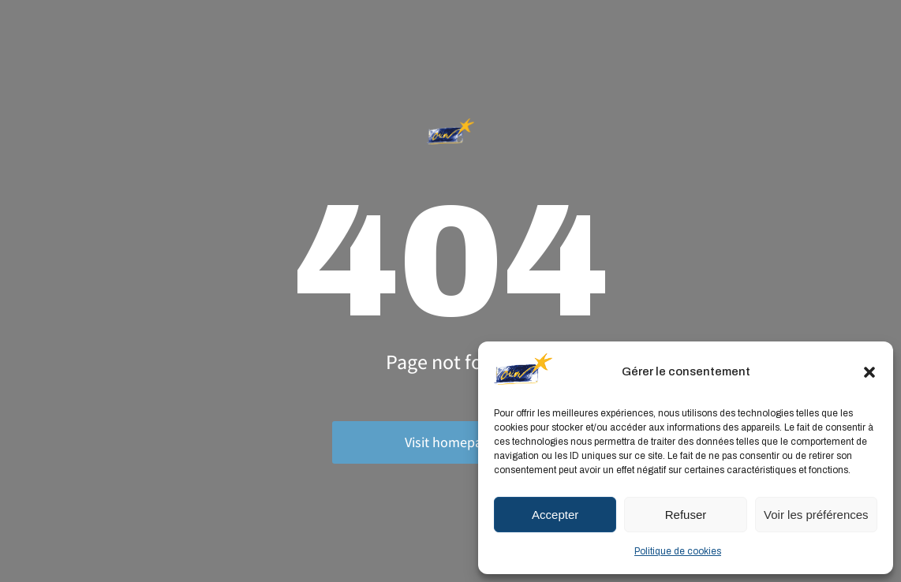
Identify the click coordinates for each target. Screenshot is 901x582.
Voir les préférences (816, 514)
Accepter (555, 514)
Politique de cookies (677, 551)
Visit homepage (450, 442)
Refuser (686, 514)
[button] (869, 372)
